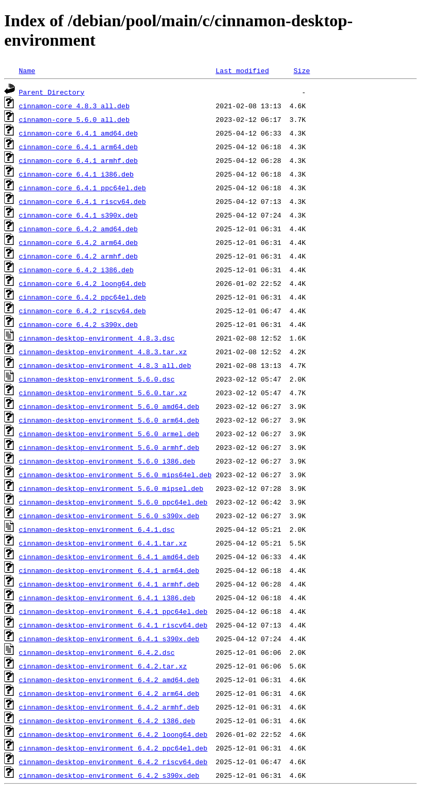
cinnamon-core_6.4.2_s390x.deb (78, 324)
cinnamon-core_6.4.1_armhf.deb (78, 160)
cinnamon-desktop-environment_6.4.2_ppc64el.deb (113, 748)
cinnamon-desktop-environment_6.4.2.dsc (96, 652)
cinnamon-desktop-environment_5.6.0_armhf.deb (109, 447)
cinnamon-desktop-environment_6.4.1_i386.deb (107, 597)
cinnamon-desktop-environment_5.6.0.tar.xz (103, 392)
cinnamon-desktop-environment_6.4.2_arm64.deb (109, 693)
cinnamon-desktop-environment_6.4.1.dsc (96, 529)
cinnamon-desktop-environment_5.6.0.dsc (96, 379)
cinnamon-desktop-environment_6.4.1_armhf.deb (109, 584)
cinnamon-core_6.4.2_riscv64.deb (82, 310)
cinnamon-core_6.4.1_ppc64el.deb (82, 187)
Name (27, 70)
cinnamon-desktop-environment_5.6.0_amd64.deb (109, 406)
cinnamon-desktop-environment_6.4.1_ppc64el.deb (113, 611)
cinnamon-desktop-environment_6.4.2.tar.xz (103, 666)
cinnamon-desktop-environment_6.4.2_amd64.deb (109, 679)
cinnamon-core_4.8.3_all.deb (74, 105)
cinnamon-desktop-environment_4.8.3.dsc (96, 338)
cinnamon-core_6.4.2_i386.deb (76, 269)
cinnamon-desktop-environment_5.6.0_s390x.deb (109, 515)
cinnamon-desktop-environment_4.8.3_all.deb (105, 365)
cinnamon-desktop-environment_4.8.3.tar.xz (103, 351)
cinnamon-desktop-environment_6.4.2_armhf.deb (109, 707)
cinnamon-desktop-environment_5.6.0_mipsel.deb (111, 488)
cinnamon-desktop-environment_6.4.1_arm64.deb (109, 570)
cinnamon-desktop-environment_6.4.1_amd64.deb (109, 556)
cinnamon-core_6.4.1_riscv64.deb (82, 201)
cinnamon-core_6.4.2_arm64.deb (78, 242)
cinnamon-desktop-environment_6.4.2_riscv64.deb (113, 761)
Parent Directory (52, 92)
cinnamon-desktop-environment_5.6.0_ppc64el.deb (113, 502)
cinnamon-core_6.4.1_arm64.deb (78, 146)
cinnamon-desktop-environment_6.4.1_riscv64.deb (113, 625)
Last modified (242, 70)
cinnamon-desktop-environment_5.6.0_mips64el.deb (115, 474)
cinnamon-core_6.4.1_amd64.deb (78, 133)
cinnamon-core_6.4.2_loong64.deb (82, 283)
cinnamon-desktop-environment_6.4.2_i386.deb (107, 720)
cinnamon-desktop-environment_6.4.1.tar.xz (103, 543)
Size (301, 70)
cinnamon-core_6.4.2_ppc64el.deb (82, 297)
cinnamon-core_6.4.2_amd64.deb (78, 228)
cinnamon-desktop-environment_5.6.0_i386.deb (107, 461)
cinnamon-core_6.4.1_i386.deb (76, 174)
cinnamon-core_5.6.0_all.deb (74, 119)
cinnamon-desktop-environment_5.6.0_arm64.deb (109, 420)
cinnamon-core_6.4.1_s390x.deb (78, 215)
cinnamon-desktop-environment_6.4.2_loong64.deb (113, 734)
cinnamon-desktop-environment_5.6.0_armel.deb (109, 433)
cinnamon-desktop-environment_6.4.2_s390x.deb (109, 775)
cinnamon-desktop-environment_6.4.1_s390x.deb (109, 638)
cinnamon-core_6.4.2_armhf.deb (78, 256)
